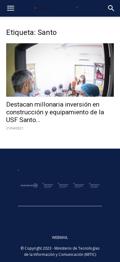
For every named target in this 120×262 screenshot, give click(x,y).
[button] (10, 8)
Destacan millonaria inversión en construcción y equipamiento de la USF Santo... (55, 112)
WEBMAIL (60, 237)
